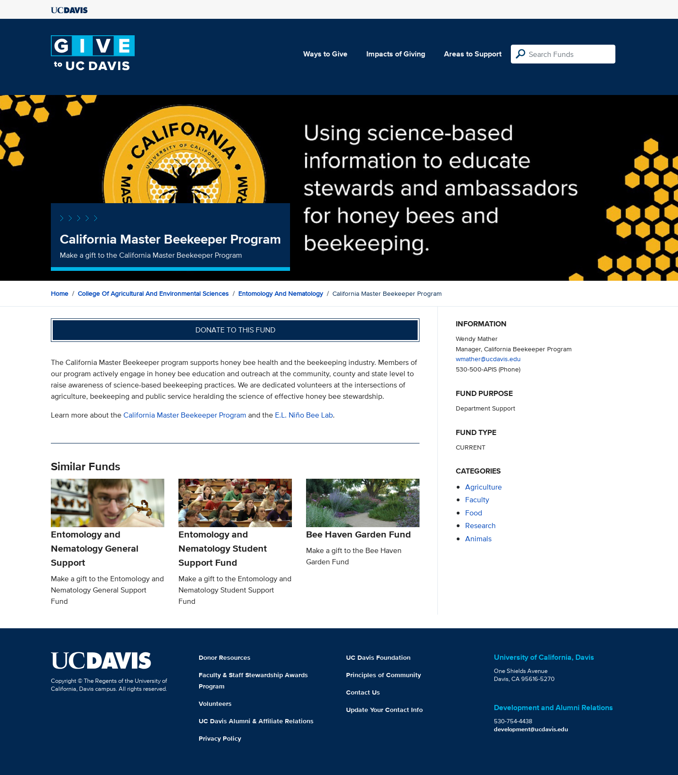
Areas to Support (472, 53)
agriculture (483, 487)
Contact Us (363, 692)
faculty (477, 499)
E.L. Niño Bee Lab (304, 415)
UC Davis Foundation (378, 657)
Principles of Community (383, 675)
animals (478, 538)
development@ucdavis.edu (531, 729)
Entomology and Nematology (280, 293)
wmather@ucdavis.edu (488, 359)
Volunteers (215, 703)
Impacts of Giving (395, 53)
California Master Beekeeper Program (184, 415)
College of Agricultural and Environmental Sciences (153, 293)
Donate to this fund (235, 329)
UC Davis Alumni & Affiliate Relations (256, 721)
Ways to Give (325, 53)
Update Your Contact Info (384, 709)
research (480, 525)
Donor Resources (224, 657)
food (473, 512)
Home (59, 293)
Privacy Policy (220, 738)
